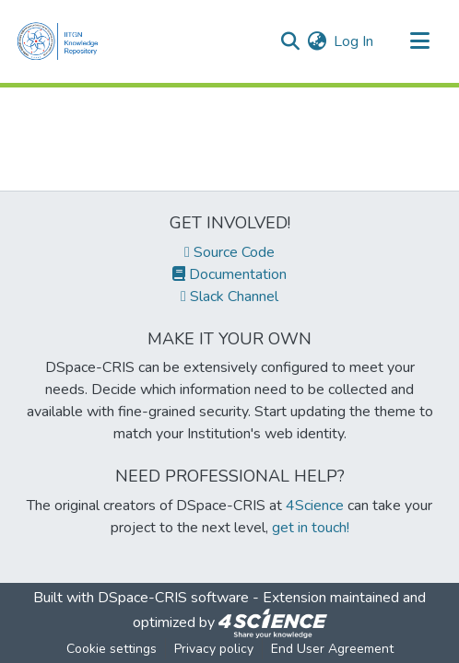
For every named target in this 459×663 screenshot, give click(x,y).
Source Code (229, 252)
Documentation (229, 274)
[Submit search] (289, 41)
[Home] (62, 41)
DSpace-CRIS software (173, 597)
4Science (315, 505)
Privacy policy (213, 648)
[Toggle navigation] (419, 41)
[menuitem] (316, 41)
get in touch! (310, 528)
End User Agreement (332, 648)
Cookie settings (111, 648)
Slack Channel (229, 296)
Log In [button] (354, 41)
